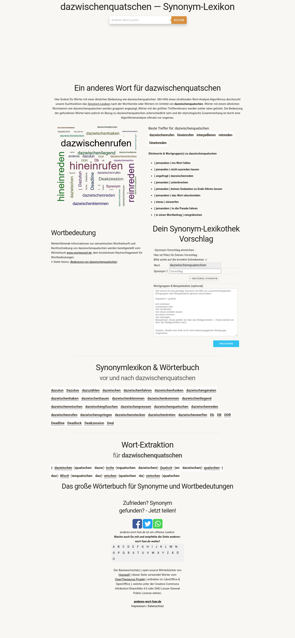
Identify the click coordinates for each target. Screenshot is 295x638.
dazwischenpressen (136, 407)
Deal (110, 423)
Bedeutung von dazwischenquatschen (93, 262)
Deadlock (74, 423)
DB (219, 415)
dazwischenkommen (163, 398)
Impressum (138, 606)
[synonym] (195, 271)
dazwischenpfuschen (101, 407)
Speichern (226, 343)
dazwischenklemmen (128, 398)
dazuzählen (91, 390)
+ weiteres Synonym (204, 278)
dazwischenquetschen (171, 407)
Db (212, 415)
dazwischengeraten (201, 390)
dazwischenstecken (130, 415)
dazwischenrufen (64, 415)
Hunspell (124, 574)
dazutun (57, 390)
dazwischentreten (161, 415)
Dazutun (72, 390)
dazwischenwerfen (192, 415)
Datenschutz (156, 606)
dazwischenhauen (95, 398)
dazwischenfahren (138, 390)
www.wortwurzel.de (79, 252)
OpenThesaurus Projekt (130, 579)
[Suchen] (140, 20)
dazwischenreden (204, 407)
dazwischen (111, 390)
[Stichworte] (195, 312)
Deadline (58, 423)
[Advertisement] (147, 54)
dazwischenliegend (196, 398)
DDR (227, 415)
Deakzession (94, 423)
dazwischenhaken (65, 398)
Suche (179, 20)
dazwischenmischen (66, 407)
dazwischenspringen (96, 415)
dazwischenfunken (169, 390)
